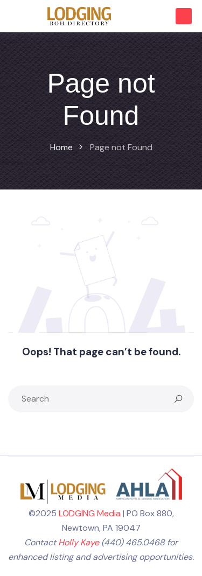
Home (61, 147)
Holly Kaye (78, 542)
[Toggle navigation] (13, 16)
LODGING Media (90, 513)
